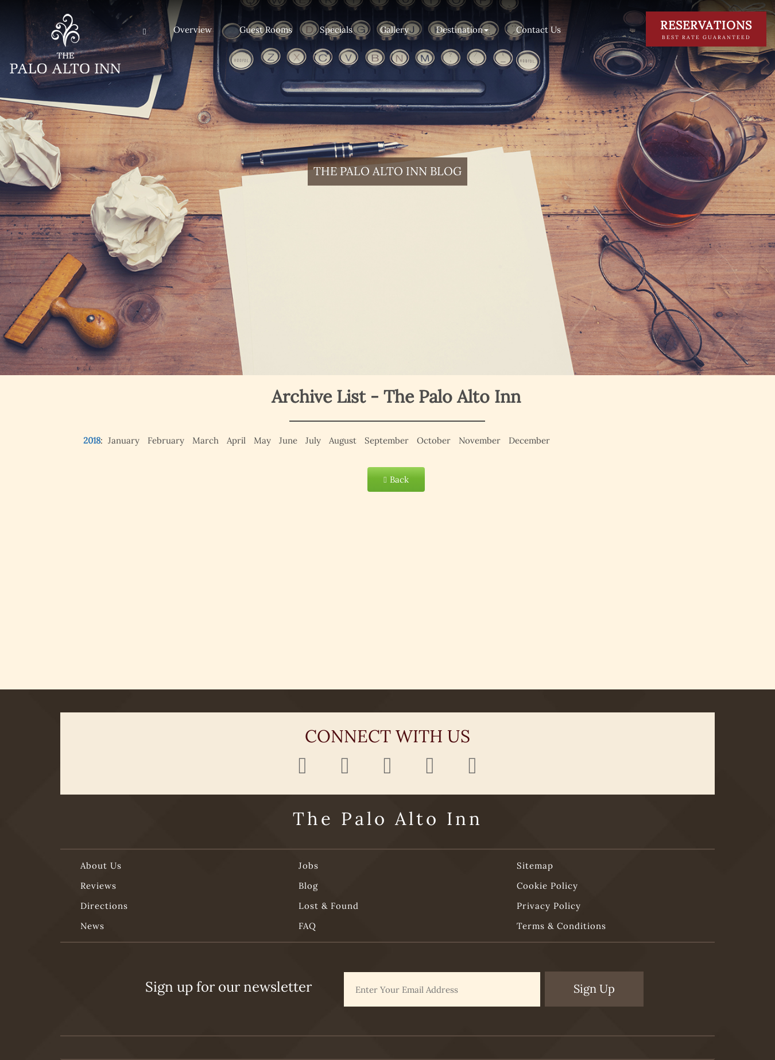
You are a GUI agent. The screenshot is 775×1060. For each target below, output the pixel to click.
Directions (104, 905)
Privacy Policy (549, 905)
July (313, 440)
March (205, 440)
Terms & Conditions (561, 925)
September (387, 440)
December (529, 440)
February (166, 440)
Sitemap (535, 865)
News (92, 925)
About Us (101, 865)
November (480, 440)
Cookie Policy (547, 885)
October (434, 440)
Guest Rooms (265, 29)
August (342, 440)
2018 (91, 440)
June (288, 440)
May (262, 440)
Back (395, 479)
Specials (336, 29)
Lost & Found (329, 905)
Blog (308, 885)
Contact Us (538, 29)
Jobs (309, 865)
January (124, 440)
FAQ (307, 925)
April (236, 440)
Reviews (98, 885)
